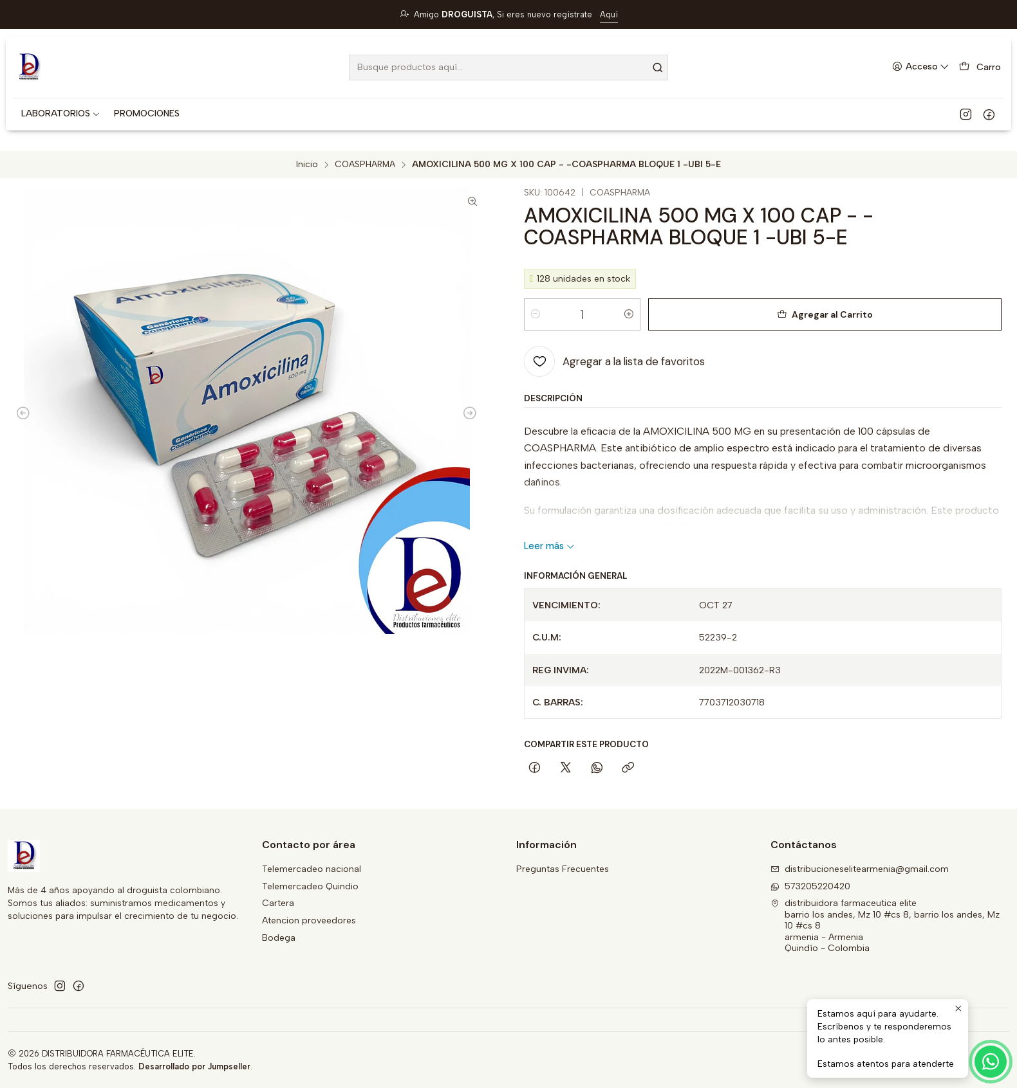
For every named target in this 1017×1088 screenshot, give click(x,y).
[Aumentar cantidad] (629, 314)
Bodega (278, 937)
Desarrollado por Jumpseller (194, 1066)
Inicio (307, 164)
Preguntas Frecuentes (562, 869)
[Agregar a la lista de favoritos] (614, 361)
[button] (60, 114)
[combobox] (509, 67)
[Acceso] (921, 67)
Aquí (609, 14)
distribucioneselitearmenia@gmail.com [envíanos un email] (859, 869)
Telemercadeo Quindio (310, 886)
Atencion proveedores (309, 920)
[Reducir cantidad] (535, 314)
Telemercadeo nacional (311, 869)
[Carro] (979, 67)
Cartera (278, 903)
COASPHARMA (365, 164)
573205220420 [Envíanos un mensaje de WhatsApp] (810, 886)
